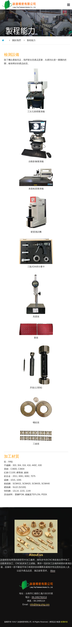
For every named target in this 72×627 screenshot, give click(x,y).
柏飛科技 (64, 622)
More (52, 571)
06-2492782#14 (39, 597)
